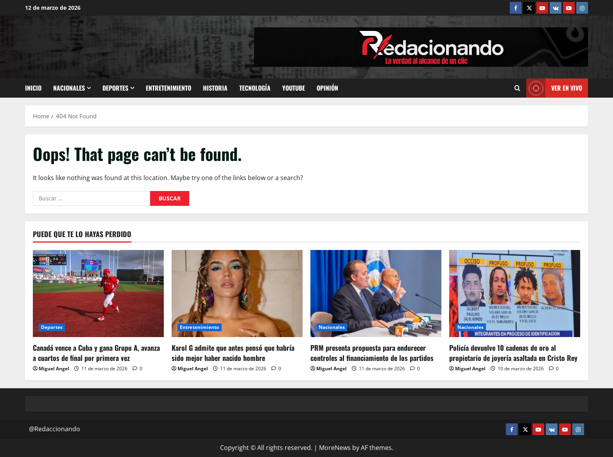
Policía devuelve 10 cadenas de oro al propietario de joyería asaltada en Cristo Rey (513, 352)
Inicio (33, 88)
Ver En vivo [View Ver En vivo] (554, 88)
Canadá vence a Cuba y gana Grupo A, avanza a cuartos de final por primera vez (96, 352)
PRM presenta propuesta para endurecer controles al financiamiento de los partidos (372, 352)
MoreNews (335, 447)
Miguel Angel (54, 368)
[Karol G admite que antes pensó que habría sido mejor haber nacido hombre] (237, 293)
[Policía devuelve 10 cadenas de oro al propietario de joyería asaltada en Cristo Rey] (514, 293)
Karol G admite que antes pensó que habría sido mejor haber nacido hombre (233, 352)
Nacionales (69, 88)
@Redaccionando (54, 429)
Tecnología (255, 88)
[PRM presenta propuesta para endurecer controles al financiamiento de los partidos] (375, 293)
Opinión (327, 88)
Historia (215, 88)
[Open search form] (517, 88)
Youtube (293, 88)
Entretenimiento (168, 88)
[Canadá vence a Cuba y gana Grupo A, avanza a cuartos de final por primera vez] (98, 293)
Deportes (115, 88)
